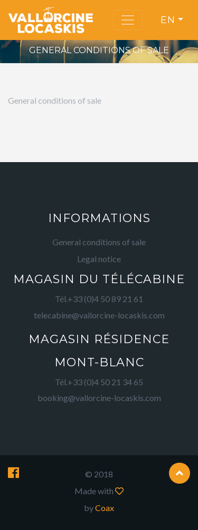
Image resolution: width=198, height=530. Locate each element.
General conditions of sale (99, 242)
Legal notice (99, 259)
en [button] (168, 20)
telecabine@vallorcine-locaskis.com (99, 315)
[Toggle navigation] (128, 20)
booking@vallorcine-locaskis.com (99, 398)
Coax (104, 508)
